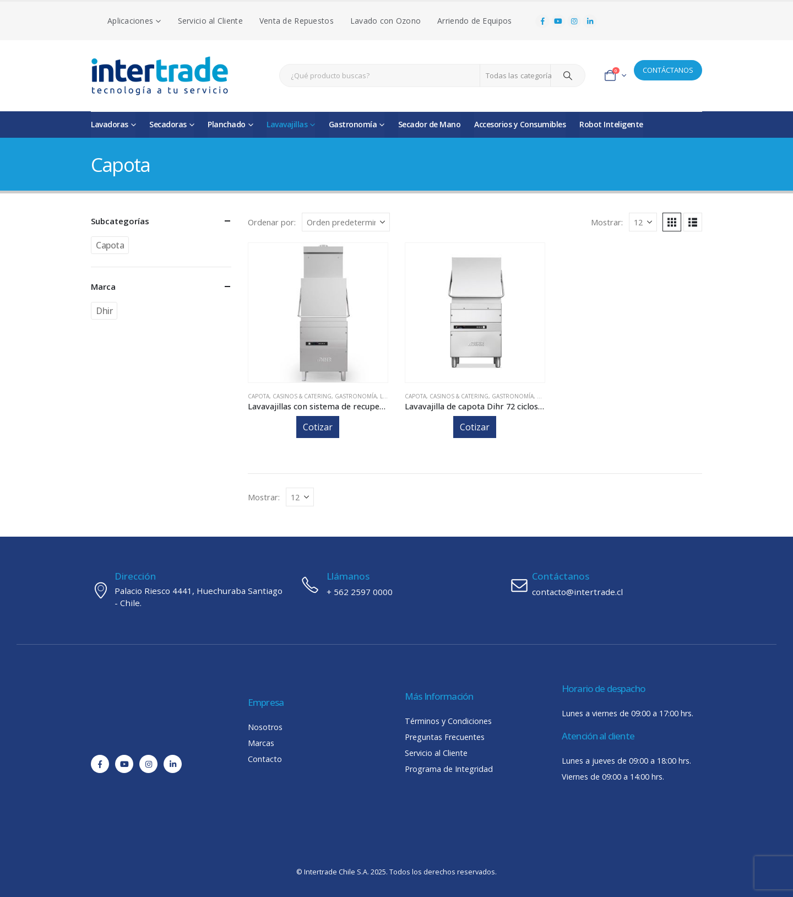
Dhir (104, 311)
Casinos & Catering (302, 396)
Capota (258, 396)
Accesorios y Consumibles (520, 124)
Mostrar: (607, 222)
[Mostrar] (643, 222)
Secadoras (168, 124)
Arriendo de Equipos (474, 20)
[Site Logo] (160, 75)
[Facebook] (542, 21)
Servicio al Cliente (210, 20)
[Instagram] (574, 21)
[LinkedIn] (590, 21)
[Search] (568, 75)
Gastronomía (353, 124)
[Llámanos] (396, 584)
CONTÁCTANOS (668, 70)
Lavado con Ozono (385, 20)
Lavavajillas (287, 124)
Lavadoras (109, 124)
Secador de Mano (429, 124)
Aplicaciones (130, 20)
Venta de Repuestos (296, 20)
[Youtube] (558, 21)
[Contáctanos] (605, 584)
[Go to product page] (318, 312)
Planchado (227, 124)
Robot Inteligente (611, 124)
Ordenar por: (272, 222)
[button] (671, 222)
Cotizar (318, 427)
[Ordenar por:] (346, 222)
